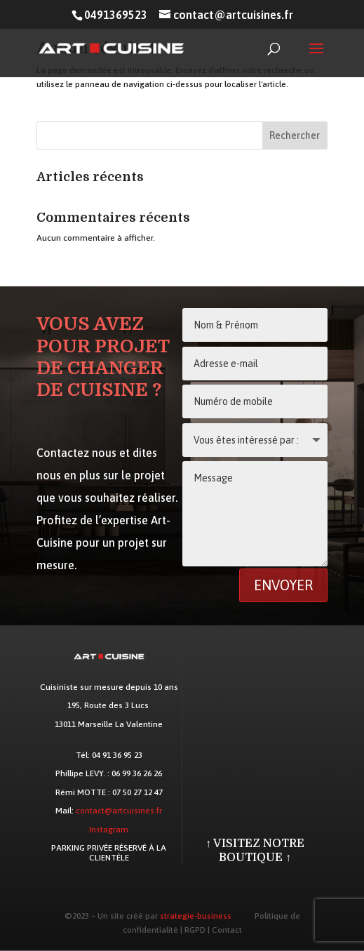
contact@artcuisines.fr (119, 811)
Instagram (108, 829)
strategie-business (195, 916)
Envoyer (283, 585)
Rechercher (294, 135)
